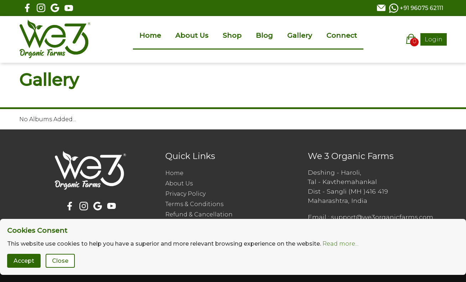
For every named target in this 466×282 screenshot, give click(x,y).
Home (150, 35)
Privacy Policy (185, 193)
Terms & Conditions (194, 204)
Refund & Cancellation (199, 214)
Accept (24, 260)
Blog (264, 35)
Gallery (299, 35)
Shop (232, 35)
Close (60, 260)
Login (433, 39)
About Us (191, 35)
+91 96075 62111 (421, 8)
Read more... (340, 243)
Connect (341, 35)
